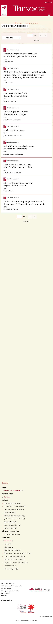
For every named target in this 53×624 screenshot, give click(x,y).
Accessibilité (5, 593)
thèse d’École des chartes (12, 491)
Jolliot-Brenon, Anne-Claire (13, 519)
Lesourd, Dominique (11, 525)
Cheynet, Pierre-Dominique (13, 516)
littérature (7, 541)
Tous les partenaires (46, 616)
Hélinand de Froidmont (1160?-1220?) (16, 553)
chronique (7, 547)
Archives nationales (11, 535)
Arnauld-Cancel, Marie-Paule (14, 506)
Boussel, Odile (9, 513)
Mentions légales (6, 588)
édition (6, 544)
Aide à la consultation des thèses (12, 586)
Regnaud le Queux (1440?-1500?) (15, 563)
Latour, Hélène (9, 522)
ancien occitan (9, 566)
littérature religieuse (11, 550)
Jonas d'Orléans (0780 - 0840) (13, 556)
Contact (3, 596)
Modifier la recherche (16, 26)
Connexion (48, 2)
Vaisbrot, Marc (9, 528)
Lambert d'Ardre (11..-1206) (13, 559)
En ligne (7, 497)
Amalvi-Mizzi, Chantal (11, 503)
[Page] (30, 35)
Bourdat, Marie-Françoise (13, 509)
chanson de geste (10, 569)
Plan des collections (7, 583)
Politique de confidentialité (10, 591)
